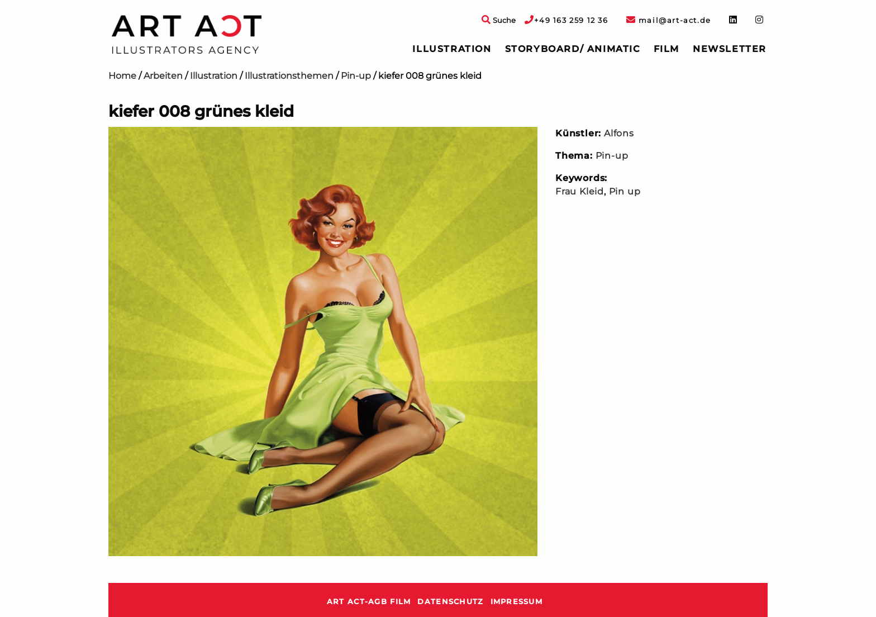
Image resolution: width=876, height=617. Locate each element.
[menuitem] (452, 49)
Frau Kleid (579, 191)
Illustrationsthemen (289, 75)
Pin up (625, 191)
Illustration (451, 49)
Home (122, 75)
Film (666, 49)
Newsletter (729, 49)
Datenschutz (450, 601)
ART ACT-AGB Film (369, 601)
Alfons (619, 133)
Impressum (517, 601)
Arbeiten (163, 75)
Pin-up (356, 75)
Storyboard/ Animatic (572, 49)
